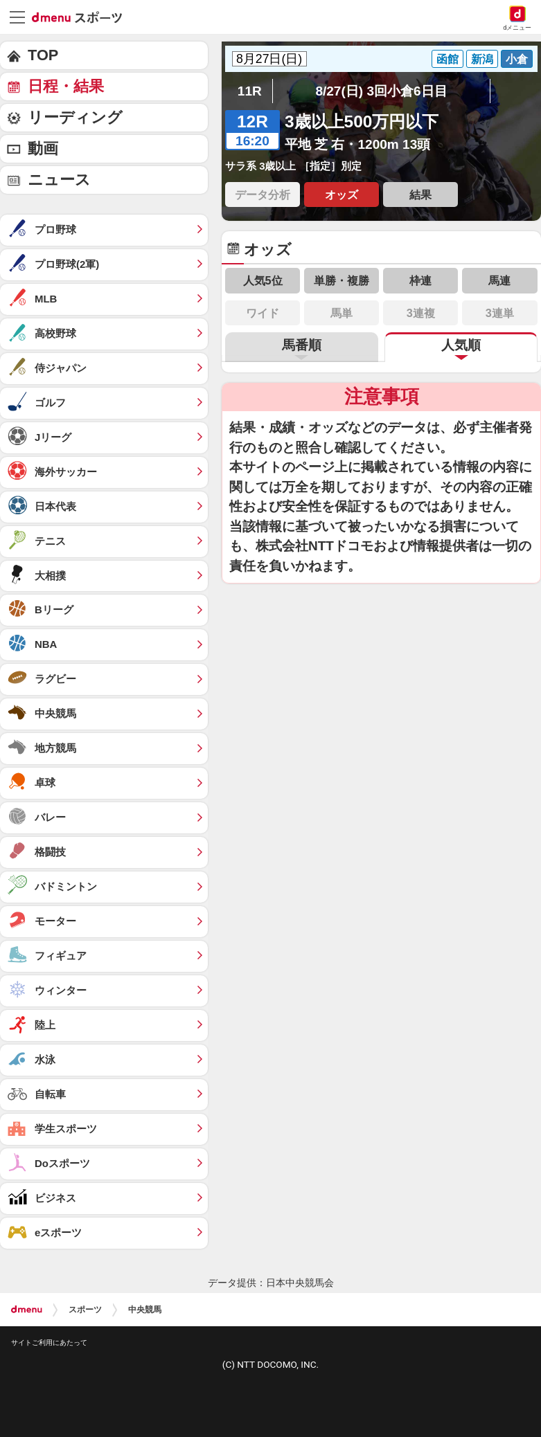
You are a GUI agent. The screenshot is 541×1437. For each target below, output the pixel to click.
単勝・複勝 (341, 280)
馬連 (499, 280)
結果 (420, 194)
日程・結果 (66, 86)
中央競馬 (144, 1309)
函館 (447, 59)
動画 (43, 148)
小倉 (517, 59)
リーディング (75, 117)
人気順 (461, 345)
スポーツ (85, 1309)
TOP (43, 55)
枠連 (420, 280)
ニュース (59, 179)
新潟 (482, 59)
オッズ (341, 194)
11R (250, 91)
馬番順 (301, 345)
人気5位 (263, 280)
